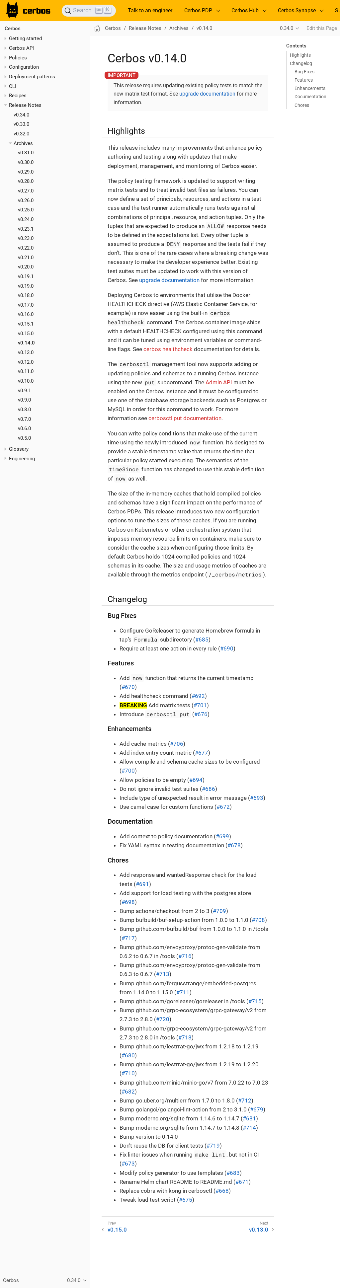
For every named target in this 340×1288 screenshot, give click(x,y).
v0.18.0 (26, 295)
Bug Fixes (304, 71)
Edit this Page (321, 28)
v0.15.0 (26, 334)
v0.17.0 (26, 305)
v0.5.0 (24, 438)
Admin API (219, 382)
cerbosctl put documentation (184, 418)
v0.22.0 (26, 248)
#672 (223, 806)
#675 (185, 1199)
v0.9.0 (24, 400)
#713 (162, 974)
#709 (219, 911)
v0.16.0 (26, 314)
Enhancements (310, 88)
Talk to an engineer (150, 10)
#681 (249, 1118)
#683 (233, 1173)
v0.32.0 (21, 134)
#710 (128, 1073)
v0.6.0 (24, 428)
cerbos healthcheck (168, 349)
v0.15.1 (26, 324)
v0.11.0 (26, 371)
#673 (128, 1163)
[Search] (89, 11)
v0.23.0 (26, 238)
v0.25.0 (26, 210)
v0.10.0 (26, 381)
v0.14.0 (26, 343)
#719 (213, 1145)
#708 (258, 920)
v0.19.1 (26, 276)
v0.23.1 (26, 229)
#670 (128, 687)
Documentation (310, 96)
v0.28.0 (26, 181)
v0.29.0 (26, 172)
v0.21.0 (26, 258)
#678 (234, 845)
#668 (222, 1190)
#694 (196, 780)
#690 (226, 648)
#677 (201, 752)
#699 (222, 836)
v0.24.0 (26, 219)
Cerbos (13, 29)
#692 (198, 696)
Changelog (301, 63)
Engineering (22, 459)
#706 (176, 743)
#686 (208, 789)
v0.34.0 (21, 115)
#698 (128, 902)
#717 (128, 938)
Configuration (24, 67)
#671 (242, 1181)
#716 (185, 956)
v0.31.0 (26, 153)
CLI (12, 86)
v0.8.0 (24, 410)
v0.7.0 (24, 419)
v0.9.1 (24, 391)
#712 (244, 1100)
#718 (185, 1037)
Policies (18, 58)
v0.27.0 (26, 191)
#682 (128, 1091)
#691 (142, 884)
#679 (256, 1109)
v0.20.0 (26, 267)
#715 (255, 1001)
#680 (128, 1055)
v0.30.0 (26, 162)
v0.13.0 (26, 352)
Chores (302, 105)
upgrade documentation (207, 94)
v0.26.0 (26, 200)
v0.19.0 (26, 286)
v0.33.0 (21, 124)
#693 (256, 798)
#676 (201, 714)
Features (304, 80)
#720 (162, 1019)
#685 (202, 639)
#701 (200, 705)
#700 (128, 770)
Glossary (19, 449)
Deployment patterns (32, 77)
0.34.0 (286, 28)
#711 (183, 992)
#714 (249, 1127)
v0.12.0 (26, 362)
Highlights (300, 55)
